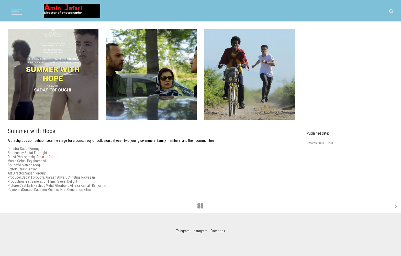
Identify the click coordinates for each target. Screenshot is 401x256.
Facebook (218, 231)
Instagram (200, 231)
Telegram (183, 231)
